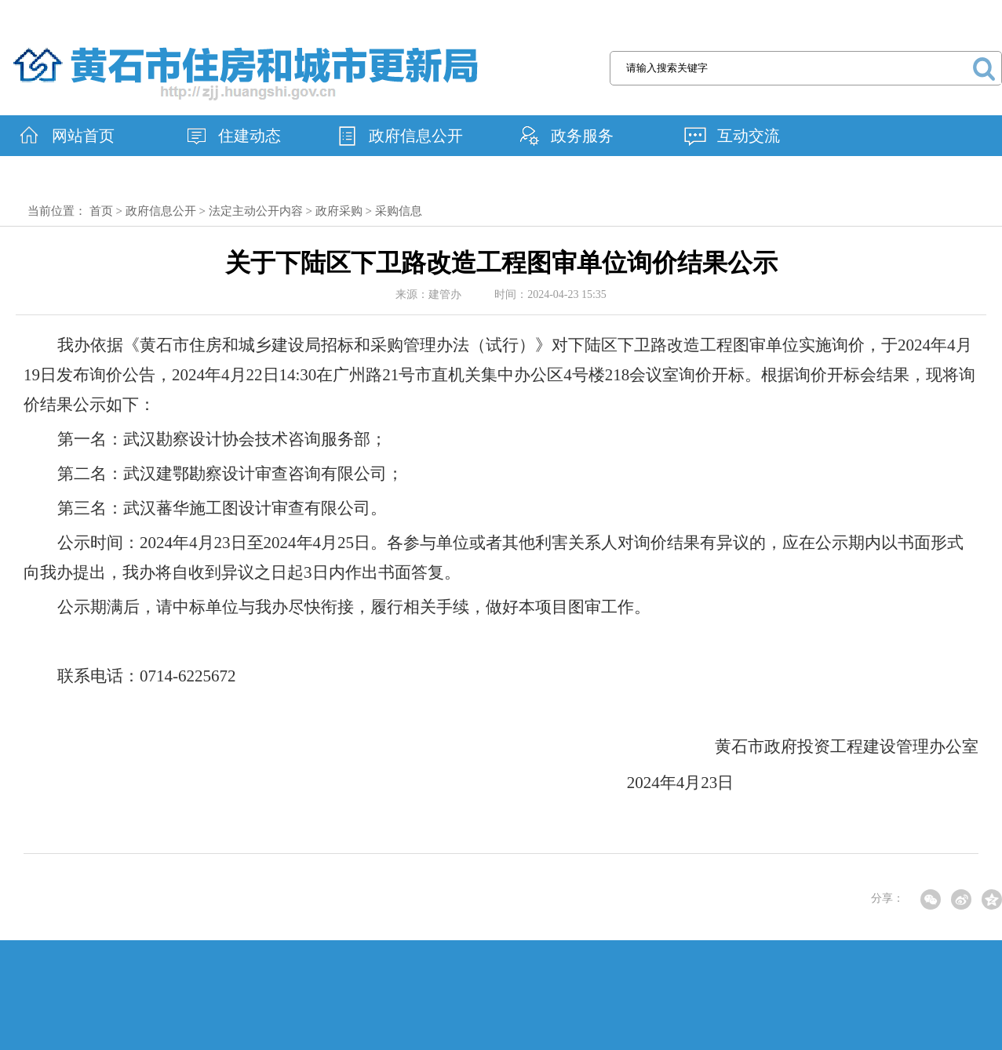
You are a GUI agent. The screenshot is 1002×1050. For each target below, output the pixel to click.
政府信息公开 (416, 135)
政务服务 (582, 135)
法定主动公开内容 (256, 211)
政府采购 (339, 211)
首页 (101, 211)
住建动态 (249, 135)
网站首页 (83, 135)
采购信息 (398, 211)
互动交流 (748, 135)
